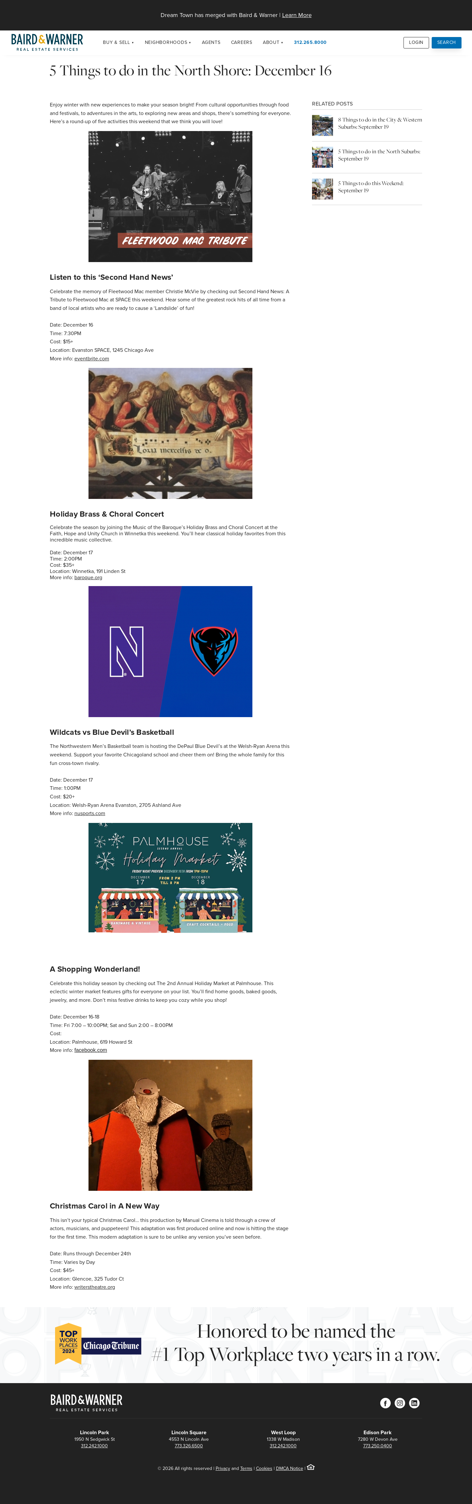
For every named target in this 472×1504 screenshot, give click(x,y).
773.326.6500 (189, 1445)
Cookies (264, 1468)
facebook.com (90, 1050)
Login (416, 42)
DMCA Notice (289, 1468)
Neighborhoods (166, 42)
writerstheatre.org (94, 1287)
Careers (241, 42)
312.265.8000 (310, 42)
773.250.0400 (377, 1445)
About (271, 42)
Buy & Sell (116, 42)
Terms (246, 1468)
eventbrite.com (91, 358)
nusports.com (89, 813)
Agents (211, 42)
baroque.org (88, 577)
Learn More (297, 15)
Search (446, 42)
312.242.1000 (94, 1445)
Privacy (223, 1468)
